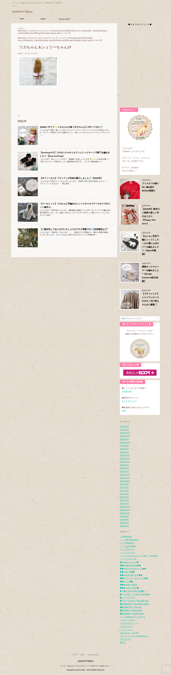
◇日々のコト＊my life (129, 633)
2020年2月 (124, 523)
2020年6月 (124, 516)
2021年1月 (124, 503)
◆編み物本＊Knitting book (131, 610)
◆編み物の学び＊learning (130, 607)
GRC (124, 411)
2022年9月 (124, 465)
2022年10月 (125, 462)
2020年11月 (125, 510)
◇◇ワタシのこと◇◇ (129, 623)
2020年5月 (124, 520)
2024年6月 (124, 439)
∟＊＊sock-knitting (128, 546)
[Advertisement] (140, 66)
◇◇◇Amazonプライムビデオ (132, 617)
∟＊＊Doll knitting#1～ (129, 540)
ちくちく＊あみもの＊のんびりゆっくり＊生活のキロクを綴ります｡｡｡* (85, 666)
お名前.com (126, 391)
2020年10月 (125, 513)
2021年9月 (124, 484)
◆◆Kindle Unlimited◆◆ (130, 565)
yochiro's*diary (22, 11)
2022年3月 (124, 468)
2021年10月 (125, 481)
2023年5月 (124, 449)
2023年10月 (125, 442)
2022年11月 (125, 458)
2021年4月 (124, 497)
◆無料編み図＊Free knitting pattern (135, 604)
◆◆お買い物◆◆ (127, 572)
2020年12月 (125, 507)
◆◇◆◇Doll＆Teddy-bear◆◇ (132, 591)
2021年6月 (124, 494)
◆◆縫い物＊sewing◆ (129, 588)
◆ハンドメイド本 (127, 597)
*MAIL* (43, 19)
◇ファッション (126, 630)
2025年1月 (124, 430)
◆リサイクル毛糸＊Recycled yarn (134, 601)
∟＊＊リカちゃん (127, 552)
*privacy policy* (65, 19)
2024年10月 (125, 436)
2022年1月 (124, 471)
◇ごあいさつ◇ (126, 626)
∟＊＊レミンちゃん (128, 559)
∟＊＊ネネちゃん (127, 549)
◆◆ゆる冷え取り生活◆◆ (131, 575)
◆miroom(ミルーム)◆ (129, 562)
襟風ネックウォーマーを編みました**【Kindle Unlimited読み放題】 (150, 274)
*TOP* (22, 19)
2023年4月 (124, 452)
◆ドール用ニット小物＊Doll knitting (135, 594)
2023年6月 (124, 446)
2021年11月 (125, 478)
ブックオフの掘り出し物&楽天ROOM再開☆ (150, 187)
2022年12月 (125, 455)
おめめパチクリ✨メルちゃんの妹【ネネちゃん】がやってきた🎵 (71, 127)
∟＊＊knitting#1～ (127, 543)
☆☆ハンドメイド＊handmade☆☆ (134, 636)
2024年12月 (125, 433)
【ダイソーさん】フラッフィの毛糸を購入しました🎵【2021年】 (71, 178)
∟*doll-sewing (126, 536)
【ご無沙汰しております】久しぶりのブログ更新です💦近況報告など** (74, 229)
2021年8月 (124, 487)
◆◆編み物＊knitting (128, 585)
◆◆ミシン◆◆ (126, 581)
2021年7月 (124, 491)
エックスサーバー (129, 401)
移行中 (122, 642)
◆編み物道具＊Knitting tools (132, 613)
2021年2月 (124, 500)
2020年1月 (124, 526)
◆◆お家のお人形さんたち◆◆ (133, 569)
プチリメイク (125, 639)
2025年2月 (124, 426)
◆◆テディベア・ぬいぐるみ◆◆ (134, 578)
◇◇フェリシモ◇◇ (128, 620)
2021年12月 (125, 475)
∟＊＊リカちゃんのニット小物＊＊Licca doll (139, 556)
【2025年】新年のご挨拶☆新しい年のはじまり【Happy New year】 (151, 216)
